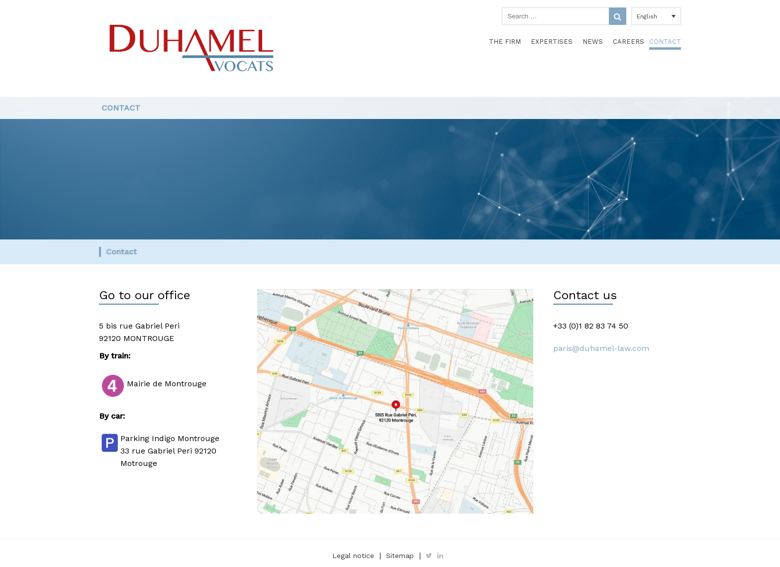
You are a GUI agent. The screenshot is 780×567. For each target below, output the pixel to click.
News (593, 41)
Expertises (552, 41)
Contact (665, 41)
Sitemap (400, 556)
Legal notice (353, 556)
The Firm (505, 41)
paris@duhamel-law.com (601, 348)
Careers (628, 41)
